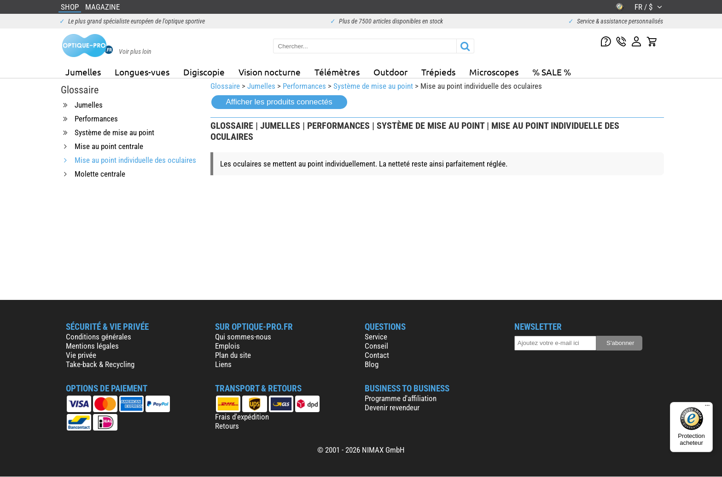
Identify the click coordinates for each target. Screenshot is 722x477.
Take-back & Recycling (100, 364)
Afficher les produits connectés (279, 102)
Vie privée (81, 355)
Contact (377, 355)
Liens (223, 364)
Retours (227, 426)
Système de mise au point (373, 86)
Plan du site (233, 355)
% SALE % (551, 71)
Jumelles (83, 71)
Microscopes (493, 71)
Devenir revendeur (392, 407)
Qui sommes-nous (243, 336)
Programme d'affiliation (401, 398)
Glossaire (225, 86)
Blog (371, 364)
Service (376, 336)
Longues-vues (142, 71)
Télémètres (337, 71)
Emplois (227, 346)
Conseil (376, 346)
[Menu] (707, 407)
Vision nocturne (270, 71)
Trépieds (438, 71)
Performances (304, 86)
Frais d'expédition (242, 416)
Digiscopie (204, 71)
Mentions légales (92, 346)
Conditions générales (98, 336)
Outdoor (390, 71)
